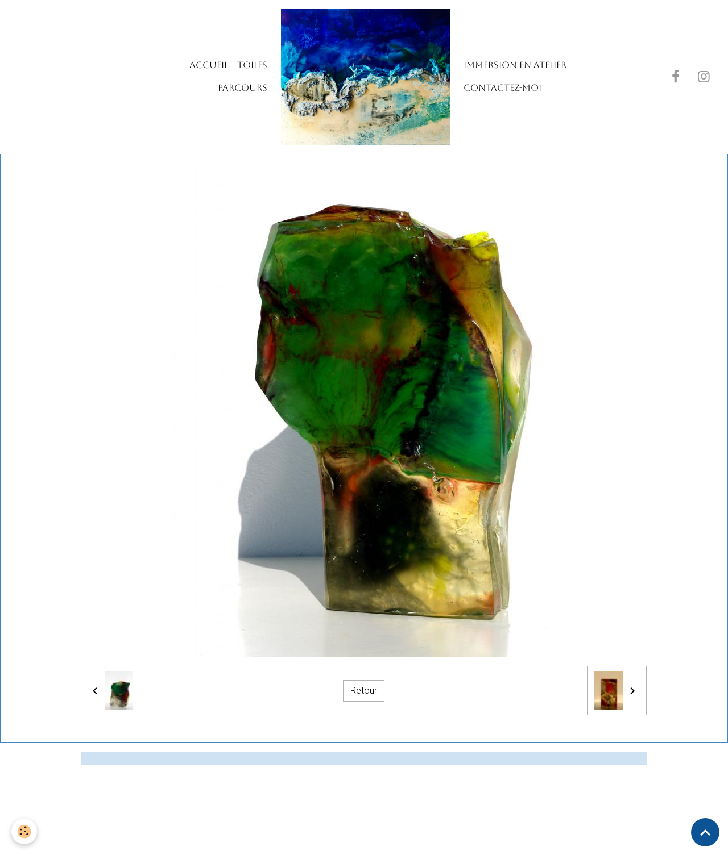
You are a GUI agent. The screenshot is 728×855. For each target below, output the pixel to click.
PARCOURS (242, 87)
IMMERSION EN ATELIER (515, 65)
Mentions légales (317, 838)
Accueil (208, 65)
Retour (363, 690)
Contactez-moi (502, 87)
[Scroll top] (705, 832)
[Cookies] (24, 831)
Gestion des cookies (403, 838)
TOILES (252, 65)
